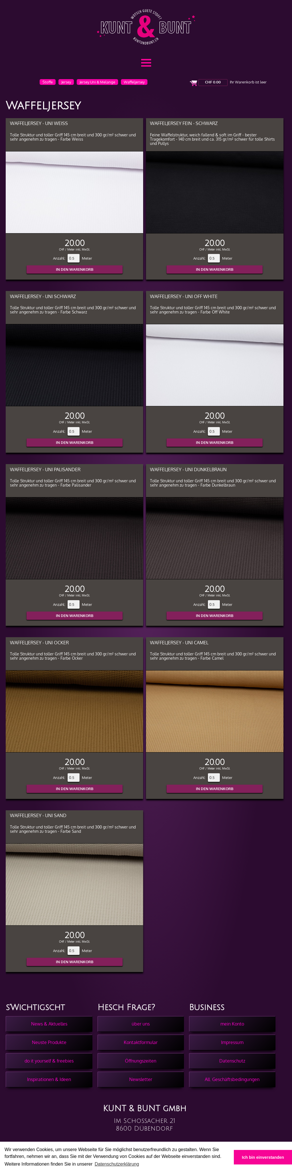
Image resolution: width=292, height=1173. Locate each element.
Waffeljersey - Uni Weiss (39, 123)
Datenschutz (232, 1061)
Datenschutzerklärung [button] (117, 1164)
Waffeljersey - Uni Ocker (39, 642)
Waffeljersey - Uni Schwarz (43, 296)
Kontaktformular (141, 1042)
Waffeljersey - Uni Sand (38, 815)
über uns (141, 1024)
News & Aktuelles (49, 1024)
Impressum (232, 1042)
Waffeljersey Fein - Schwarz (184, 123)
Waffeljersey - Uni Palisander (45, 469)
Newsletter (140, 1079)
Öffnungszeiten (140, 1061)
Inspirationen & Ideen (49, 1079)
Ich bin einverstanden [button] (263, 1157)
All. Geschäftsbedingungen (232, 1079)
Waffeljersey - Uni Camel (179, 642)
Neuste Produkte (49, 1042)
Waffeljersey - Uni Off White (184, 296)
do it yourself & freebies (49, 1061)
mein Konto (232, 1024)
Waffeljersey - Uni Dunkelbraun (188, 469)
